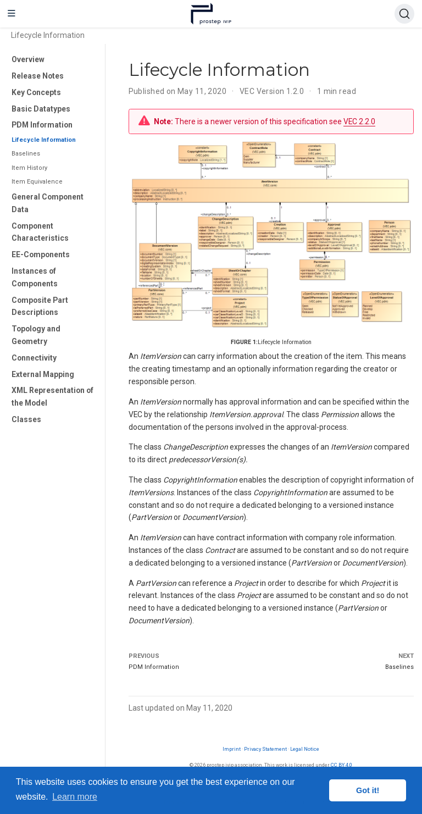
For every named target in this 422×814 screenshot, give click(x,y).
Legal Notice (304, 749)
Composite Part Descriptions (40, 306)
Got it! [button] (367, 790)
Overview (28, 59)
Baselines (26, 153)
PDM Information (42, 124)
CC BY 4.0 (341, 765)
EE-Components (41, 254)
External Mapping (43, 374)
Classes (26, 419)
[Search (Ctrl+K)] (404, 14)
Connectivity (34, 357)
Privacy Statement (265, 749)
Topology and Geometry (36, 335)
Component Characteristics (40, 232)
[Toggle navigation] (11, 13)
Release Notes (38, 75)
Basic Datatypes (41, 108)
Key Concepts (36, 92)
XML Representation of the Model (52, 396)
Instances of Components (35, 277)
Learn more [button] (74, 796)
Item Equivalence (37, 181)
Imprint (232, 749)
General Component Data (48, 203)
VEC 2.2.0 (359, 121)
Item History (29, 167)
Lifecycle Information (44, 139)
